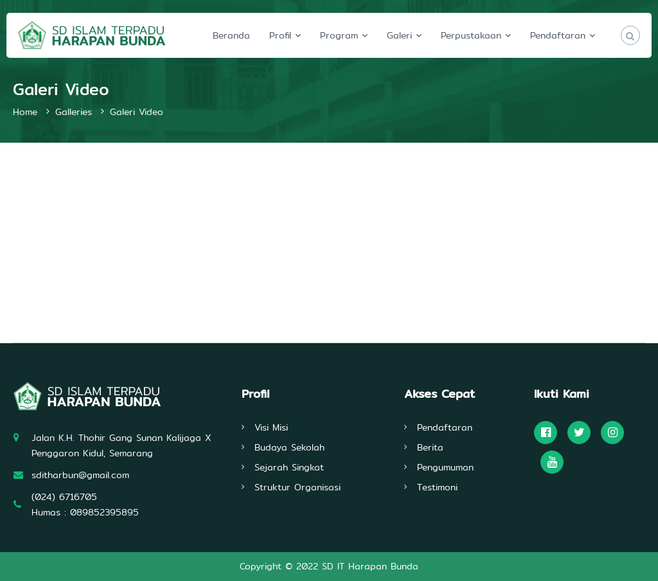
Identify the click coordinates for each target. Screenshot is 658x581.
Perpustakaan (471, 35)
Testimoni (437, 487)
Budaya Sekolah (289, 447)
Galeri (399, 35)
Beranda (231, 35)
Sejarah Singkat (289, 467)
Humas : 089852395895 (85, 512)
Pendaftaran (557, 35)
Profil (280, 35)
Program (339, 35)
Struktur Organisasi (297, 487)
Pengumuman (445, 467)
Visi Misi (271, 427)
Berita (430, 447)
